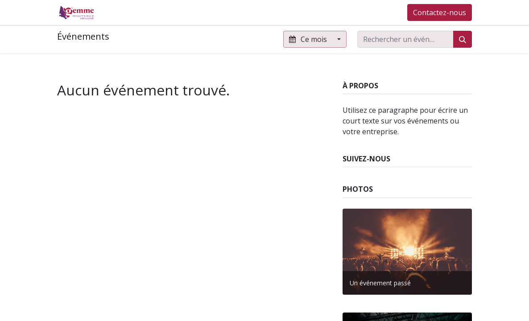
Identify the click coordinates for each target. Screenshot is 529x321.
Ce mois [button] (308, 39)
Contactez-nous (439, 12)
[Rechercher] (462, 39)
